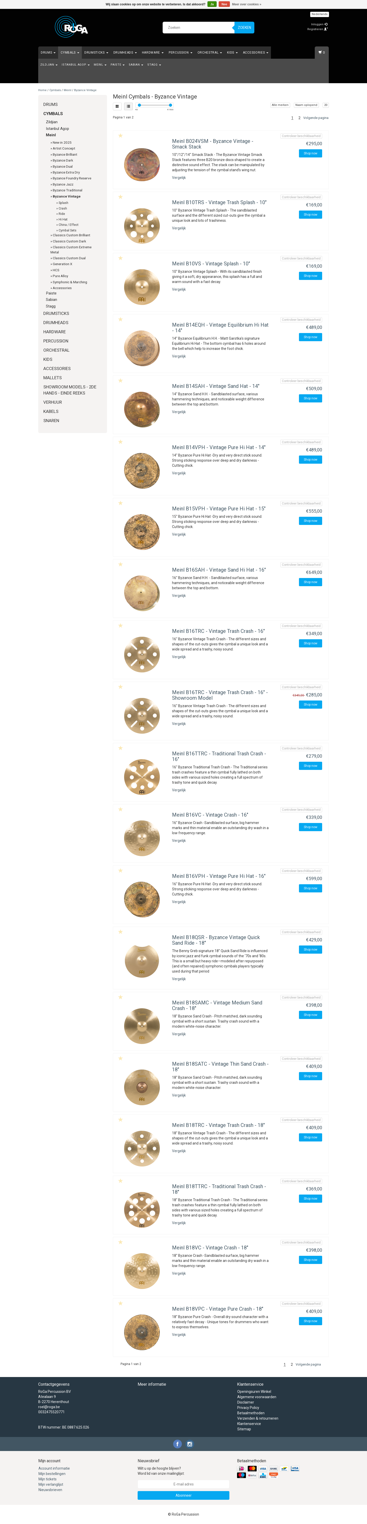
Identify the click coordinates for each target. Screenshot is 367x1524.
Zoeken (244, 28)
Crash (63, 208)
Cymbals (70, 52)
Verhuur (52, 402)
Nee (224, 4)
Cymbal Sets (67, 230)
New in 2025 (62, 142)
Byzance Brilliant (65, 154)
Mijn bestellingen (51, 1474)
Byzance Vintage (85, 90)
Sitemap (244, 1429)
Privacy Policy (248, 1408)
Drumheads (125, 52)
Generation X (62, 264)
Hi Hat (63, 219)
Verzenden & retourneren (257, 1418)
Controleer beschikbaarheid (301, 136)
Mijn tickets (47, 1479)
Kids (232, 52)
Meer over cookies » (246, 4)
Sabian (136, 64)
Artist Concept (64, 148)
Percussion (180, 52)
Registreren (317, 29)
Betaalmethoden (251, 1413)
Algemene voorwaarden (256, 1397)
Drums (48, 52)
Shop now (310, 153)
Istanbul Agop (76, 64)
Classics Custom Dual (69, 258)
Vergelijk (179, 178)
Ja (212, 4)
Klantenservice (249, 1424)
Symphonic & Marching (70, 282)
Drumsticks (96, 52)
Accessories (255, 52)
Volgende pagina (316, 118)
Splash (63, 203)
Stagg (154, 64)
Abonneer (184, 1495)
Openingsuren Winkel (254, 1392)
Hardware (153, 52)
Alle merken (280, 105)
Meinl (100, 64)
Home (42, 90)
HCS (56, 270)
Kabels (50, 411)
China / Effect (68, 225)
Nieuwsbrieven (50, 1490)
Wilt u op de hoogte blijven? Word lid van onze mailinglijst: (161, 1471)
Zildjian (49, 64)
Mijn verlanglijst (50, 1484)
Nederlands (319, 14)
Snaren (51, 420)
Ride (62, 214)
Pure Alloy (60, 276)
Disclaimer (245, 1402)
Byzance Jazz (63, 184)
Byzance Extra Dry (66, 172)
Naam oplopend (306, 105)
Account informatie (54, 1468)
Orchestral (210, 52)
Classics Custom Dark (69, 241)
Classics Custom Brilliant (71, 235)
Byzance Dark (63, 160)
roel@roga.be (49, 1407)
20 (325, 105)
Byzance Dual (63, 166)
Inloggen (319, 24)
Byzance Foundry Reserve (72, 178)
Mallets (52, 377)
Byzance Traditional (67, 190)
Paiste (118, 64)
